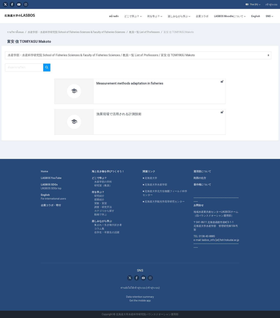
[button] (253, 4)
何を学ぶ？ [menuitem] (153, 16)
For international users (53, 198)
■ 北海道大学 (150, 178)
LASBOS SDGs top (51, 188)
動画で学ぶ (100, 214)
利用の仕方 (200, 178)
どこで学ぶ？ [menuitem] (131, 16)
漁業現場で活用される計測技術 (118, 114)
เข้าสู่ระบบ (271, 4)
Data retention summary (140, 296)
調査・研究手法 (103, 207)
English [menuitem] (255, 16)
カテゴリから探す (104, 210)
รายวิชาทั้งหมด (24, 32)
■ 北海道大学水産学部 (155, 184)
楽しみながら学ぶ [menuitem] (178, 16)
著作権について (202, 184)
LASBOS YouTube (51, 178)
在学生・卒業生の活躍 (106, 232)
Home (44, 171)
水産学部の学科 (103, 181)
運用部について (202, 171)
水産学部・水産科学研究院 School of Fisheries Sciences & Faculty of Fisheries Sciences (85, 32)
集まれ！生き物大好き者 (108, 224)
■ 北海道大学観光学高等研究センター (164, 201)
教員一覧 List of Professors (153, 32)
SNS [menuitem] (268, 16)
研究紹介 (99, 195)
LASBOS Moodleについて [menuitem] (228, 16)
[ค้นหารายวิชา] (33, 67)
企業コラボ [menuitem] (202, 16)
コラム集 (99, 228)
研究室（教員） (103, 185)
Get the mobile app (140, 300)
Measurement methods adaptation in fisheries (129, 83)
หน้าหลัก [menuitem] (114, 16)
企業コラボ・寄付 (51, 205)
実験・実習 (100, 203)
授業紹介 (99, 199)
